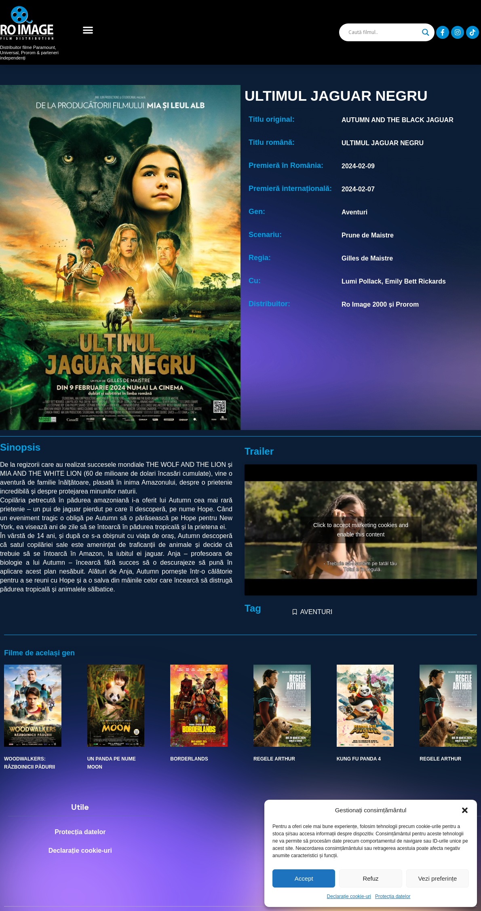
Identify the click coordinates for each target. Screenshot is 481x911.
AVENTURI (316, 611)
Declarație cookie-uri (349, 896)
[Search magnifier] (425, 32)
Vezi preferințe (437, 878)
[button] (465, 810)
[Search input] (383, 32)
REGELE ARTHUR (274, 759)
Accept (304, 878)
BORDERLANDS (189, 759)
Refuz (370, 878)
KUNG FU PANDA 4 (359, 759)
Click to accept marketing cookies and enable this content (360, 530)
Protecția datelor (392, 896)
